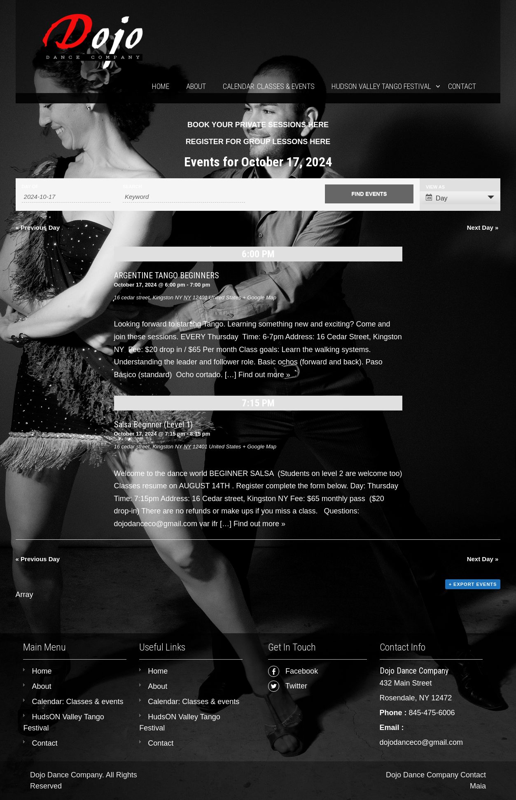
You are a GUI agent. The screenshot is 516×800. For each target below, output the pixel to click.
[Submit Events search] (369, 193)
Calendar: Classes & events (269, 86)
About (196, 86)
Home (160, 86)
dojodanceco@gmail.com (421, 742)
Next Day (483, 227)
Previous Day (38, 227)
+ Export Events (473, 584)
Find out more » (264, 375)
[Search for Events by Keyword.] (184, 197)
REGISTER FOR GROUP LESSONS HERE (258, 142)
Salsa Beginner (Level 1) (153, 424)
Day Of (30, 186)
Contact (462, 86)
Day (436, 198)
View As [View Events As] (435, 187)
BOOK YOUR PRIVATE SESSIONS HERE (258, 125)
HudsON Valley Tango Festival (381, 86)
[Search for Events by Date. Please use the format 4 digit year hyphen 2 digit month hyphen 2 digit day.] (66, 197)
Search (132, 186)
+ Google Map (259, 297)
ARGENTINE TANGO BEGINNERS (166, 275)
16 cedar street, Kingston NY (148, 297)
